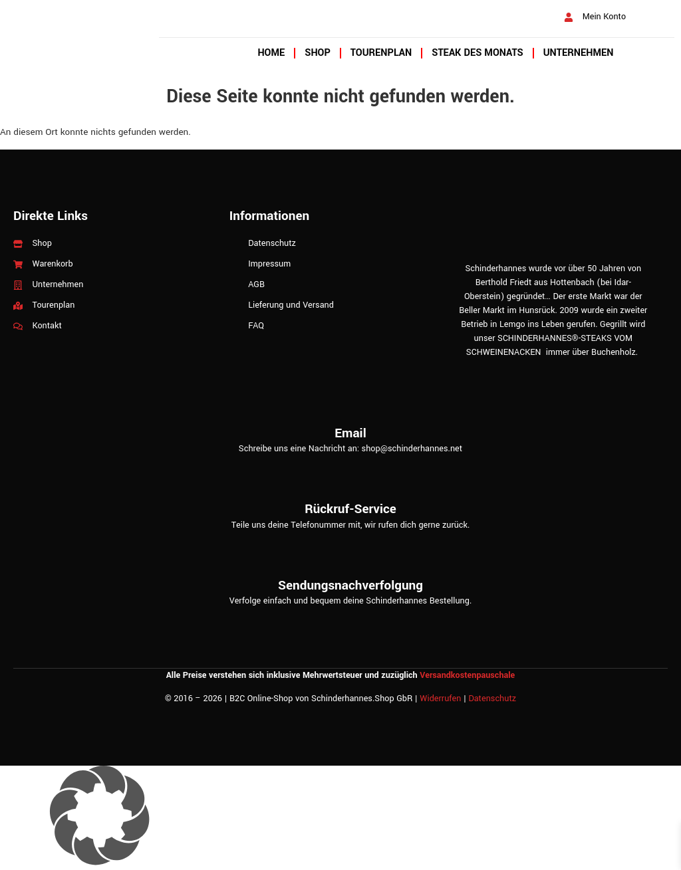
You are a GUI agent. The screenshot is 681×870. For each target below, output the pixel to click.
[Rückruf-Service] (350, 476)
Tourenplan (381, 53)
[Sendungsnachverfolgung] (350, 552)
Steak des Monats (477, 53)
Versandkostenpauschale (467, 675)
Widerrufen (440, 699)
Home (271, 53)
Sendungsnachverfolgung (350, 585)
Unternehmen (578, 53)
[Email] (350, 400)
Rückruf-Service (350, 509)
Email (350, 433)
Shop (318, 53)
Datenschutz (492, 699)
